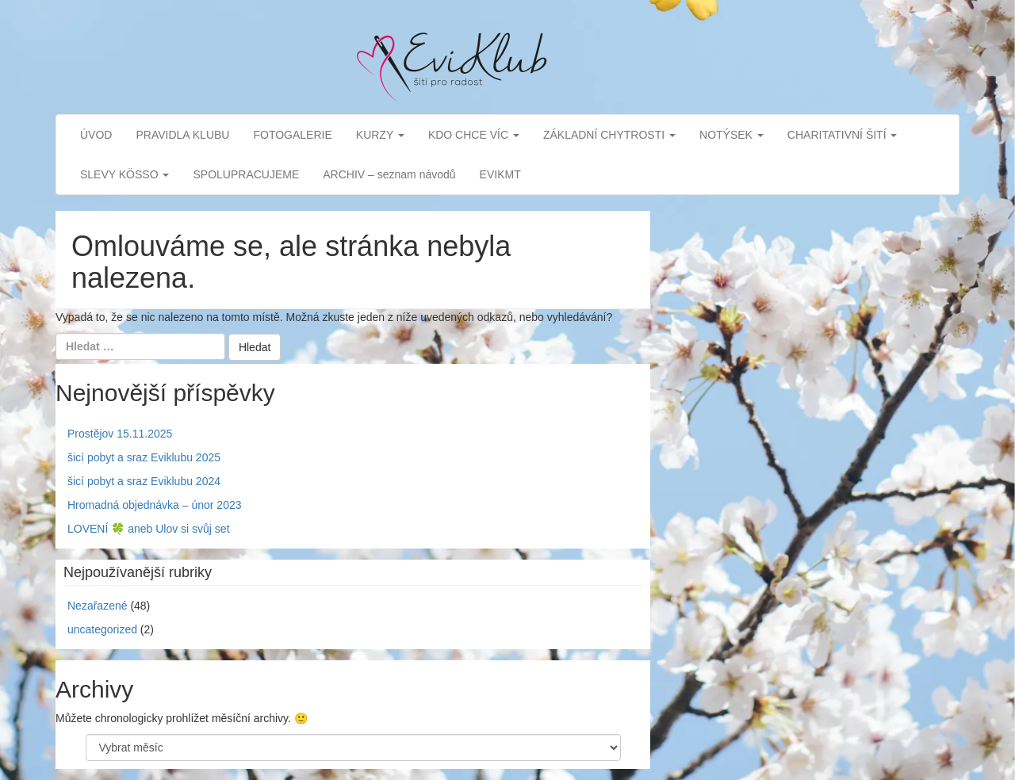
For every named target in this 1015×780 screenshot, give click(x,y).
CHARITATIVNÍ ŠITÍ (842, 134)
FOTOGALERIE (292, 134)
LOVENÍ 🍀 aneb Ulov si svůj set (148, 528)
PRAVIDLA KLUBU (182, 134)
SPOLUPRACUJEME (246, 174)
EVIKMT (500, 174)
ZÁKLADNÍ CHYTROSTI (609, 134)
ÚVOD (96, 134)
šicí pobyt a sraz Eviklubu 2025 (143, 457)
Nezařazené (97, 605)
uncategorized (102, 629)
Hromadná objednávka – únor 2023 (154, 505)
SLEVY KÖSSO (124, 174)
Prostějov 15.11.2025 (119, 433)
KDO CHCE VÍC (473, 134)
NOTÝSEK (731, 134)
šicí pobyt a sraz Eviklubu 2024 (143, 481)
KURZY (380, 134)
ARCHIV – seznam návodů (389, 174)
